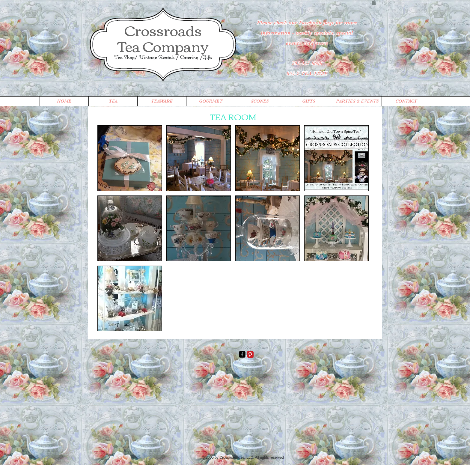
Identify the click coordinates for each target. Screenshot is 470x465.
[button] (374, 2)
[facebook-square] (242, 354)
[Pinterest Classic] (250, 354)
